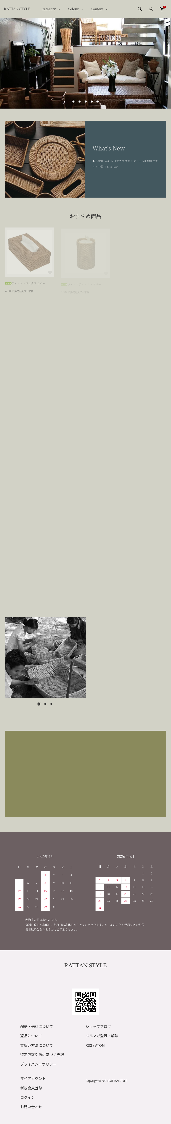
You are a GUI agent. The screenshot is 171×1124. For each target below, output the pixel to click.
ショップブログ (98, 1026)
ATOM (100, 1045)
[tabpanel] (45, 657)
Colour (73, 9)
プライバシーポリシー (38, 1064)
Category (49, 9)
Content (97, 9)
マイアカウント (33, 1078)
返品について (31, 1035)
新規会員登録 (31, 1087)
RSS (89, 1045)
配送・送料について (36, 1026)
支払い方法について (36, 1045)
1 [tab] (39, 704)
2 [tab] (45, 704)
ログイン (27, 1097)
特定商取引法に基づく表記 (42, 1054)
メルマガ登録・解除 (102, 1035)
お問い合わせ (31, 1106)
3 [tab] (51, 704)
